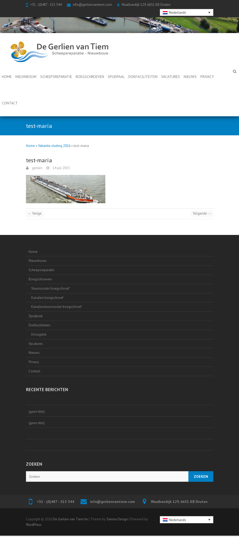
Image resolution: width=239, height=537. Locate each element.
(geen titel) (37, 411)
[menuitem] (186, 12)
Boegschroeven (90, 76)
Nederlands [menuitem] (177, 12)
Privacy (207, 76)
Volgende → (202, 213)
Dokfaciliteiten (142, 76)
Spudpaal (116, 76)
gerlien (36, 168)
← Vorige (35, 213)
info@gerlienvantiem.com (92, 4)
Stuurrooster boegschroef (50, 288)
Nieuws (190, 76)
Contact (10, 103)
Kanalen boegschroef (47, 297)
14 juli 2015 (61, 168)
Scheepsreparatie (56, 76)
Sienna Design (117, 519)
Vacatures (170, 76)
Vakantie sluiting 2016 (54, 145)
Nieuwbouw (26, 76)
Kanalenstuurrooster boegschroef (56, 306)
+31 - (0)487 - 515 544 (46, 4)
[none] (186, 12)
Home (7, 76)
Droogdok (38, 334)
